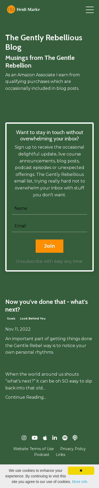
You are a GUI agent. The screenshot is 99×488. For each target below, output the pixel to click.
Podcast (41, 454)
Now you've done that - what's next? (46, 305)
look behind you (32, 318)
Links (60, 454)
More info (79, 482)
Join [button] (49, 246)
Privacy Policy (73, 448)
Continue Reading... (25, 397)
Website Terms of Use (33, 448)
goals (11, 318)
